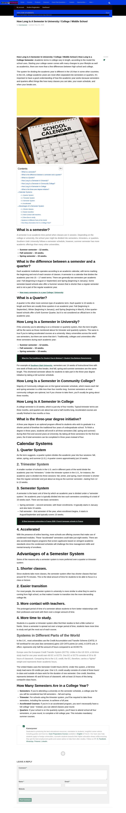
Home (22, 2)
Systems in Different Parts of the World (36, 220)
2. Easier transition (28, 212)
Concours (46, 2)
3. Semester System (29, 201)
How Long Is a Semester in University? (36, 181)
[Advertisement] (63, 41)
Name (21, 781)
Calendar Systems (26, 192)
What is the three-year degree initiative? (37, 189)
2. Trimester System (29, 198)
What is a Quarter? (29, 178)
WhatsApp (30, 741)
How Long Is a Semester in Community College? (40, 184)
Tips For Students (26, 13)
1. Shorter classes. (28, 209)
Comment (23, 768)
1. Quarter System (28, 195)
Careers (71, 2)
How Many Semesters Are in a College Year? (38, 223)
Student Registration (33, 7)
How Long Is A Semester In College (35, 186)
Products (37, 2)
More (91, 2)
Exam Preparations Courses (59, 734)
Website (22, 789)
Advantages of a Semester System (33, 206)
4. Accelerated (27, 203)
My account (20, 7)
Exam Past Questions (58, 2)
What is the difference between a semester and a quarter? (44, 175)
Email (67, 781)
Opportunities (81, 2)
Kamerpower (23, 25)
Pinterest (38, 741)
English (81, 734)
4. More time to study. (29, 217)
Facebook (102, 739)
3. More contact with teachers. (32, 215)
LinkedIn (45, 741)
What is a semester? (29, 172)
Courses (29, 2)
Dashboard (45, 7)
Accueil (18, 14)
